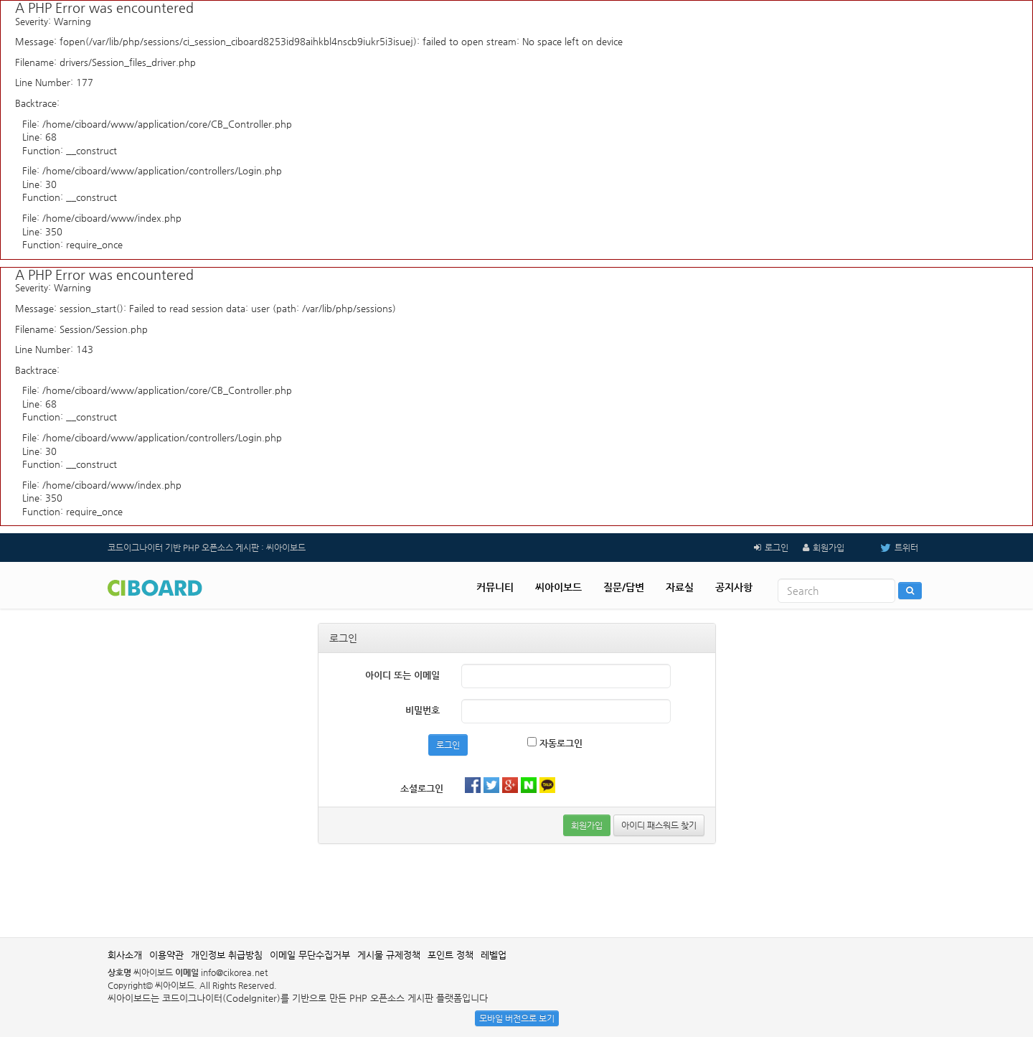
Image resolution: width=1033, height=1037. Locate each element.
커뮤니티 (495, 587)
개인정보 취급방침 (227, 954)
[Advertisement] (516, 890)
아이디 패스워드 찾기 (659, 825)
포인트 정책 (450, 954)
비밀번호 (422, 710)
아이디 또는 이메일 (402, 675)
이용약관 (166, 954)
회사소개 (125, 954)
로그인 (776, 548)
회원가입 (828, 548)
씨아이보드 (558, 587)
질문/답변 (623, 587)
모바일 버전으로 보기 (517, 1018)
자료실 (680, 587)
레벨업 (493, 954)
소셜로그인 (421, 788)
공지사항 (734, 587)
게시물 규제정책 (388, 954)
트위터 (888, 548)
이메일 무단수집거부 (310, 954)
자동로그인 (554, 743)
